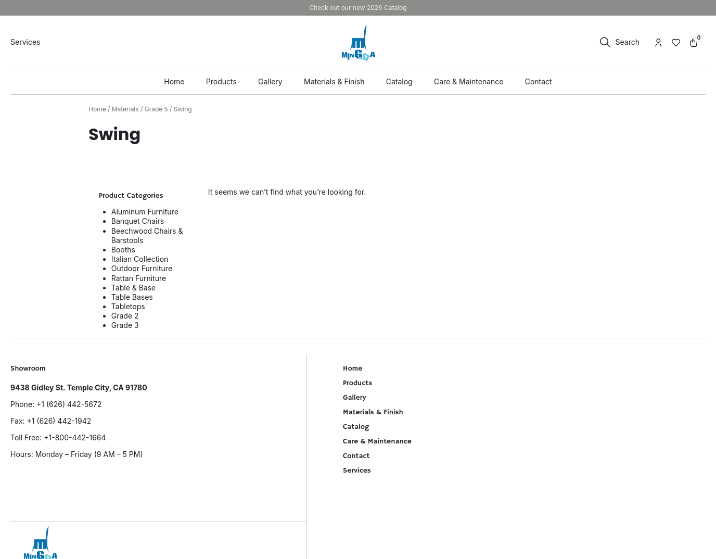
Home (97, 109)
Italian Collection (140, 259)
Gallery (354, 397)
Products (357, 383)
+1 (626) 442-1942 (59, 420)
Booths (123, 249)
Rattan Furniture (138, 278)
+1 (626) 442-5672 (68, 404)
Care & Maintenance (377, 441)
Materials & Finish (373, 412)
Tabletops (128, 306)
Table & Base (133, 287)
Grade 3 (125, 325)
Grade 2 (125, 315)
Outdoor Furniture (141, 268)
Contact (356, 456)
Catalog (356, 426)
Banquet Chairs (137, 221)
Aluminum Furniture (144, 211)
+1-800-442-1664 (75, 437)
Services (357, 470)
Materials (125, 109)
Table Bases (132, 297)
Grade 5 (156, 109)
